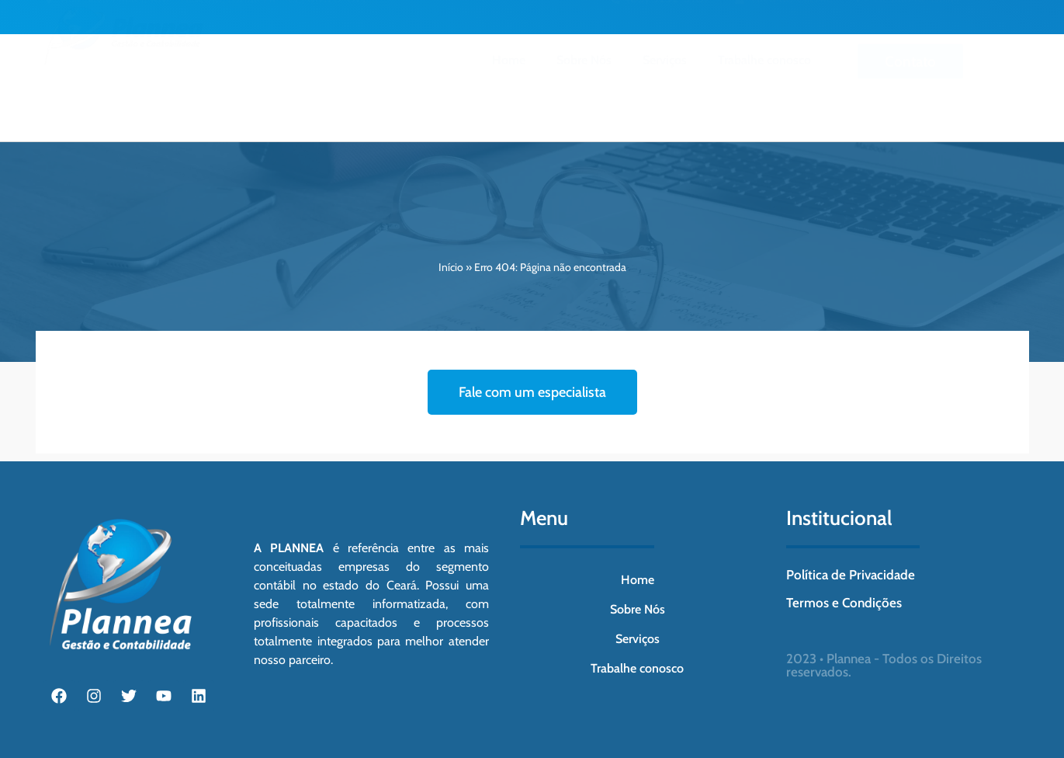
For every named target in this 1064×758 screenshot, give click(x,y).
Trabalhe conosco (764, 78)
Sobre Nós (584, 78)
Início (450, 267)
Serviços (665, 78)
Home (508, 78)
